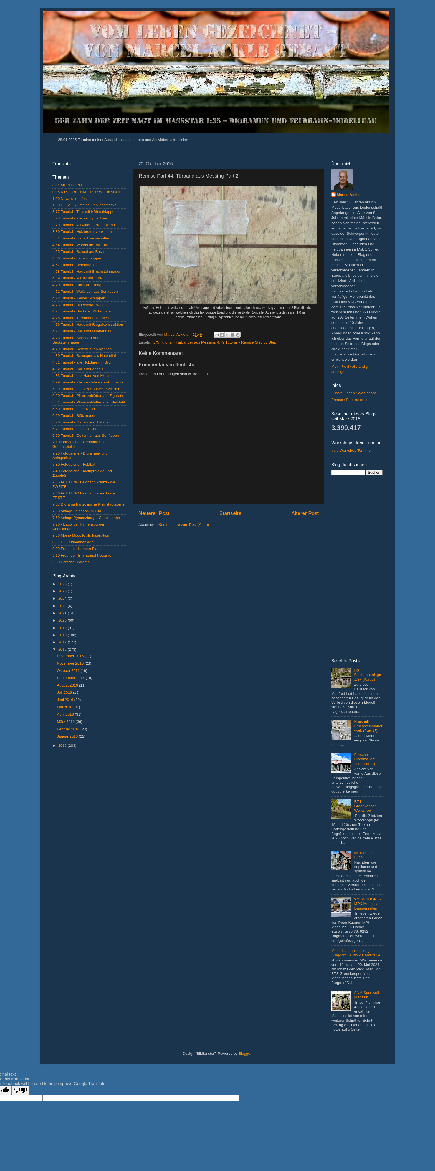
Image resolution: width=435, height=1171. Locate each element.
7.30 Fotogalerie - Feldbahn (75, 464)
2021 (63, 613)
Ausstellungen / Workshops (353, 393)
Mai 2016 (65, 707)
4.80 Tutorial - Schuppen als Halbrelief (84, 356)
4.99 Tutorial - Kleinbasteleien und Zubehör (88, 382)
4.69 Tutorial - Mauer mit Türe (77, 278)
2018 (63, 635)
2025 (63, 591)
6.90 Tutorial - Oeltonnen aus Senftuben (85, 435)
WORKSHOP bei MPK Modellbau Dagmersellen (368, 903)
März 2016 (66, 722)
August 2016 (68, 685)
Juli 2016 (65, 692)
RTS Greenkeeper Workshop (365, 805)
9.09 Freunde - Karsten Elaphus (78, 549)
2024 (63, 598)
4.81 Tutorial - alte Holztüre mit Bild (81, 362)
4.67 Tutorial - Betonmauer (74, 265)
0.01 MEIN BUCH (67, 185)
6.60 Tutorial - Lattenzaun (73, 409)
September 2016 (71, 678)
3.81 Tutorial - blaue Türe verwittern (82, 238)
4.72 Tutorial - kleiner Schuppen (78, 298)
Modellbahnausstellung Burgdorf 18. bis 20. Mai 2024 (355, 952)
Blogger (245, 1053)
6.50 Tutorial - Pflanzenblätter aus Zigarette (88, 395)
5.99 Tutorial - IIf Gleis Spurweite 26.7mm (86, 389)
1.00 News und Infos (69, 198)
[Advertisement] (89, 840)
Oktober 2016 (69, 670)
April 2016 (66, 714)
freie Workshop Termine (351, 450)
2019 (63, 628)
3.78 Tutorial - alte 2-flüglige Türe (79, 218)
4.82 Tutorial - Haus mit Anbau (77, 369)
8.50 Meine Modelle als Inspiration (80, 535)
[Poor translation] (20, 1090)
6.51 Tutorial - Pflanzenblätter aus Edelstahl (88, 402)
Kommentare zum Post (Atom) (184, 525)
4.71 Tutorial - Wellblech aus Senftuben (85, 291)
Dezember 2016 (71, 656)
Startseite (230, 513)
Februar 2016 (68, 729)
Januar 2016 (68, 736)
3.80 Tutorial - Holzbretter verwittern (82, 231)
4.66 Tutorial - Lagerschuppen (77, 258)
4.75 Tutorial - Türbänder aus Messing (183, 342)
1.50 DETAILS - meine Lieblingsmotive (84, 205)
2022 (63, 606)
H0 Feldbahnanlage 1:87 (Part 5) (367, 674)
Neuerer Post (153, 513)
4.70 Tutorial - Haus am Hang (76, 285)
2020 (63, 620)
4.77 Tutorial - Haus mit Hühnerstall (81, 331)
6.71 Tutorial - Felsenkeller (74, 429)
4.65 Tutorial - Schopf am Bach (78, 251)
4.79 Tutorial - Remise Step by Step (246, 342)
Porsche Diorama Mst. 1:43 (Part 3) (365, 759)
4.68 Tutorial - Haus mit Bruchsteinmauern (87, 271)
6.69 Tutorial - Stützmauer (73, 415)
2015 (63, 745)
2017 (63, 642)
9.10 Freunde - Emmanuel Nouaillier (82, 555)
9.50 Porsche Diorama (71, 562)
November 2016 (71, 663)
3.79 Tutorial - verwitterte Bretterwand (83, 225)
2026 (63, 584)
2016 (63, 649)
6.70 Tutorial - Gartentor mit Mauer (81, 422)
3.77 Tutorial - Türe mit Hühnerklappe (83, 212)
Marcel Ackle (348, 195)
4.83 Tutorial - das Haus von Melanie (82, 375)
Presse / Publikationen (349, 400)
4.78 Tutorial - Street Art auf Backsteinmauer (75, 340)
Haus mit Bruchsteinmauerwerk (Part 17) (368, 726)
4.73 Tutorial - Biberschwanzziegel (81, 305)
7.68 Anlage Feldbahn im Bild (76, 511)
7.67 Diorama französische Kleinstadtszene (88, 504)
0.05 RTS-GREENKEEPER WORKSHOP (86, 192)
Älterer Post (305, 513)
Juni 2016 (65, 700)
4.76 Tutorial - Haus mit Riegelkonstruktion (87, 324)
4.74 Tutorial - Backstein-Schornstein (83, 311)
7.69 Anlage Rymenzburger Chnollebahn (86, 518)
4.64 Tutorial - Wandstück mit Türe (81, 245)
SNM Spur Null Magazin (366, 995)
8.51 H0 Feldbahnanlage (72, 542)
